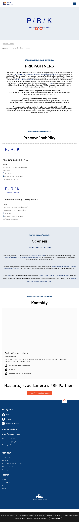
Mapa (4, 448)
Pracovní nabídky (18, 48)
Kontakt (28, 48)
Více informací (42, 518)
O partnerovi (6, 48)
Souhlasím (55, 518)
